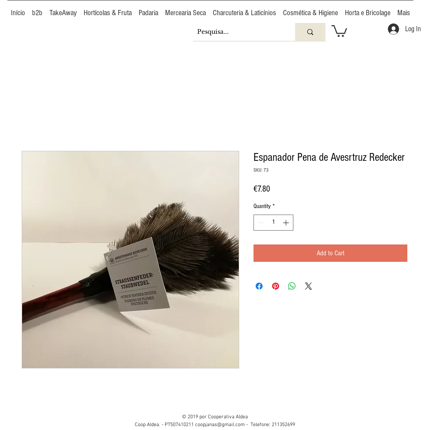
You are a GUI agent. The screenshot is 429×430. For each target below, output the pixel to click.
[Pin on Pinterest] (275, 286)
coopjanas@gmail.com (220, 425)
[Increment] (286, 222)
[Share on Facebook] (259, 286)
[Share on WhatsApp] (292, 286)
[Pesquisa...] (237, 32)
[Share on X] (308, 286)
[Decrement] (260, 222)
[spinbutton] (273, 222)
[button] (339, 30)
